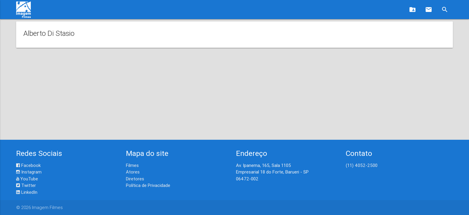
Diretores (135, 179)
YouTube (27, 179)
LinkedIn (26, 192)
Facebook (28, 165)
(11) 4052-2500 (361, 165)
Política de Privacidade (148, 185)
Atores (133, 172)
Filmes (132, 165)
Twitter (26, 185)
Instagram (29, 172)
